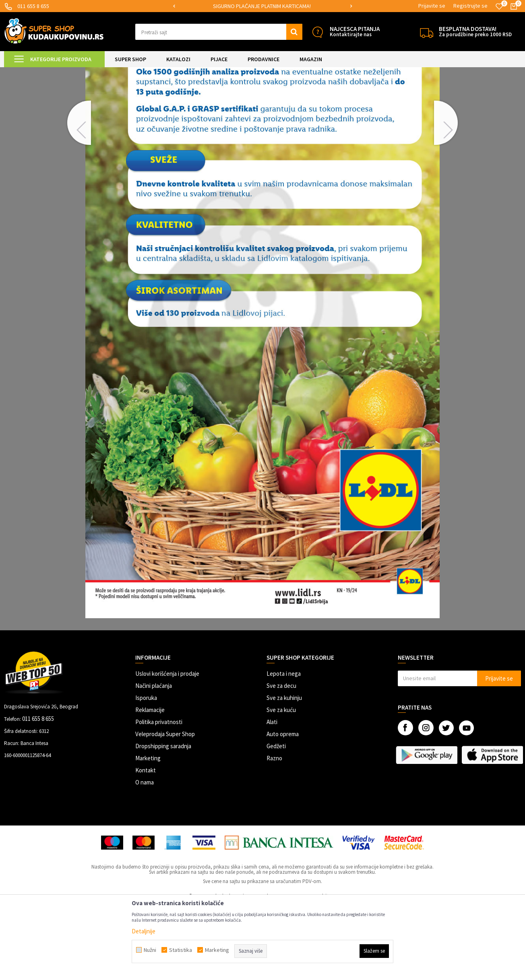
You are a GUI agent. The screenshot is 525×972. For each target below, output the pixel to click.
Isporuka (146, 765)
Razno (274, 825)
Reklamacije (150, 777)
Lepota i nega (284, 741)
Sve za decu (281, 753)
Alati (272, 789)
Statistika (180, 950)
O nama (144, 849)
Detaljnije (143, 931)
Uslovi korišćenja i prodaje (167, 741)
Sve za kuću (281, 777)
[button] (218, 32)
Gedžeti (276, 813)
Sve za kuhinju (284, 765)
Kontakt (145, 837)
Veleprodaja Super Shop (165, 801)
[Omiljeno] (499, 6)
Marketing (148, 825)
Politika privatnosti (158, 789)
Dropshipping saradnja (163, 813)
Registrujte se (470, 5)
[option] (262, 6)
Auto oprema (283, 801)
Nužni (150, 950)
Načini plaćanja (153, 753)
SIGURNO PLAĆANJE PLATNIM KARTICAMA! (262, 6)
